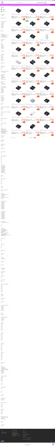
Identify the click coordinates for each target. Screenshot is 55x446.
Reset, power (3, 314)
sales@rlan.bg (29, 439)
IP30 (2, 40)
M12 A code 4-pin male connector (5, 197)
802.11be (3, 100)
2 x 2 (2, 137)
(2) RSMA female (3, 170)
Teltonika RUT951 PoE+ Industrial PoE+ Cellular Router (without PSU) (32, 66)
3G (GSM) (3, 89)
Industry (2, 46)
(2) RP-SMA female (4, 169)
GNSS (2, 92)
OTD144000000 (27, 116)
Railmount (3, 48)
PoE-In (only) (3, 258)
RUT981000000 (41, 26)
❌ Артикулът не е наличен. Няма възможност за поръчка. (30, 81)
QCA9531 (3, 373)
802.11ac (2, 97)
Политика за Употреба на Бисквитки (16, 435)
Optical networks (12, 4)
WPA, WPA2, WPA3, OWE (4, 133)
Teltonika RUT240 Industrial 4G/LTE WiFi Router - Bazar (18, 105)
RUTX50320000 (27, 39)
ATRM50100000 (27, 129)
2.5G (2, 68)
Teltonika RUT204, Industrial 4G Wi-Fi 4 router (17, 14)
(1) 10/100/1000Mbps (4, 229)
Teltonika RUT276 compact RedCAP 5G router (17, 91)
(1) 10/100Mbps (3, 36)
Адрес (24, 430)
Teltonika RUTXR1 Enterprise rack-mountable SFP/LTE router (17, 66)
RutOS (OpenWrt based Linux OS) (5, 222)
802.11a (2, 96)
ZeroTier (2, 60)
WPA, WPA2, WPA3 (3, 132)
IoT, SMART (38, 4)
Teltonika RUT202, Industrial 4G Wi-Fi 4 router (17, 27)
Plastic (2, 187)
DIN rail (2, 45)
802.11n (2, 101)
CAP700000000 (41, 39)
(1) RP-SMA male (3, 166)
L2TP (2, 56)
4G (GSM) (3, 90)
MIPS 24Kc (3, 371)
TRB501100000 (13, 129)
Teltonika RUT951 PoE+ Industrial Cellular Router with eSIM (46, 130)
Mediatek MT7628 (3, 368)
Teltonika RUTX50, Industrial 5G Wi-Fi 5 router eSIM (32, 40)
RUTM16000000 (27, 52)
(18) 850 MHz (3, 205)
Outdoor (2, 47)
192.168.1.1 (3, 399)
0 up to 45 (3, 320)
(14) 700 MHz (3, 204)
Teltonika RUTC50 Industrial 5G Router (31, 78)
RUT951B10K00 (41, 129)
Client (2, 78)
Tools (44, 4)
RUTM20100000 (13, 52)
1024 (2, 410)
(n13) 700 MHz (3, 213)
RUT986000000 (27, 26)
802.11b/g (3, 99)
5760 (2, 108)
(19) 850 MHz (3, 206)
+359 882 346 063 (41, 2)
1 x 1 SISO (3, 136)
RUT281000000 (13, 39)
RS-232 (2, 295)
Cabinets (21, 4)
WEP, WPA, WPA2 (3, 129)
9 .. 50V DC (3, 27)
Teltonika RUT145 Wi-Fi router (44, 78)
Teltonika (3, 15)
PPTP (2, 58)
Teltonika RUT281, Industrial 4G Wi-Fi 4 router (17, 40)
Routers (21, 6)
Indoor (2, 176)
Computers (48, 4)
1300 (2, 377)
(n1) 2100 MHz (3, 212)
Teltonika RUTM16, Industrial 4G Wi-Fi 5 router (31, 53)
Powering (17, 4)
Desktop (2, 44)
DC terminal (3, 196)
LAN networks (6, 4)
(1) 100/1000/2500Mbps (4, 234)
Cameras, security (33, 4)
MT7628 (2, 372)
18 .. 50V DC (3, 23)
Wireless (2, 4)
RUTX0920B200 (41, 116)
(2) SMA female (3, 171)
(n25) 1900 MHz (3, 217)
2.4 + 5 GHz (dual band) (4, 87)
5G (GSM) (3, 91)
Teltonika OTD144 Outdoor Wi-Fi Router (31, 117)
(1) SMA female (3, 168)
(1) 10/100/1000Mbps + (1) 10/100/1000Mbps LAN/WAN (4, 230)
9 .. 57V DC (3, 310)
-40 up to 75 (3, 319)
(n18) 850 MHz (3, 215)
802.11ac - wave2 (3, 98)
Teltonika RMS (3, 83)
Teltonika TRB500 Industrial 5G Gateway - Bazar (46, 104)
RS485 (2, 425)
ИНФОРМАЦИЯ (14, 430)
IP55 (2, 41)
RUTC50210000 (13, 116)
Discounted (52, 4)
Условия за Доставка (15, 433)
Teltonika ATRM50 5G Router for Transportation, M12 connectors (32, 130)
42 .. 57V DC (3, 24)
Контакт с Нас (14, 432)
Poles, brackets (26, 4)
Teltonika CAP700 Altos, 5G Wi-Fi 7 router (45, 40)
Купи (24, 19)
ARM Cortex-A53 (3, 367)
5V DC (2, 308)
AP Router (3, 76)
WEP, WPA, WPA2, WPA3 (4, 130)
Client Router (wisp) (4, 79)
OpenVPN (3, 57)
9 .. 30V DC (3, 26)
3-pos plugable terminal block (5, 194)
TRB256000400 (41, 52)
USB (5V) (2, 198)
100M (2, 67)
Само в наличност (4, 11)
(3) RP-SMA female (4, 172)
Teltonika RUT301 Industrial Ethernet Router (17, 78)
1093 (2, 323)
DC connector (3, 195)
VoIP (42, 4)
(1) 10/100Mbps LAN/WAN (4, 37)
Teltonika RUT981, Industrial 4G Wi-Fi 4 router (46, 27)
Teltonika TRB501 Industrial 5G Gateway (17, 130)
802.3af (2, 25)
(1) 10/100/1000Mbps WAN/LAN (5, 35)
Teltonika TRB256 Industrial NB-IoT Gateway (45, 53)
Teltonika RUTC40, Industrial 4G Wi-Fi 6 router (46, 14)
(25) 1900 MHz (3, 208)
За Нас (2, 430)
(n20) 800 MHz (3, 216)
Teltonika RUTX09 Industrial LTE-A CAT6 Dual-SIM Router (46, 118)
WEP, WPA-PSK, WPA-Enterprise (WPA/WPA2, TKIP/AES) (4, 131)
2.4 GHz (2, 88)
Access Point (3, 75)
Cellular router (3, 77)
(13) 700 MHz (3, 203)
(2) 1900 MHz (3, 207)
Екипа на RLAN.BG (4, 432)
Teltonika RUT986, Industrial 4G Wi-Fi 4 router (31, 27)
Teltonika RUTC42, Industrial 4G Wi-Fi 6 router (31, 14)
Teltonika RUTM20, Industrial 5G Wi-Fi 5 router (17, 53)
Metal (2, 299)
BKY (53, 441)
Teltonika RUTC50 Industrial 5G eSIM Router (17, 117)
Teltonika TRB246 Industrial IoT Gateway (31, 91)
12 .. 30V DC (3, 22)
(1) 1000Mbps (3, 269)
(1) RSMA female (3, 167)
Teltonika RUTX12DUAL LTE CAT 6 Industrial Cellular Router (46, 92)
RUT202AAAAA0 (13, 26)
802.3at (2, 273)
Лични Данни (14, 434)
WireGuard (3, 59)
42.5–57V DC (3, 307)
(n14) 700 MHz (3, 214)
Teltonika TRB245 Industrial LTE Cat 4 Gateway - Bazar (32, 105)
